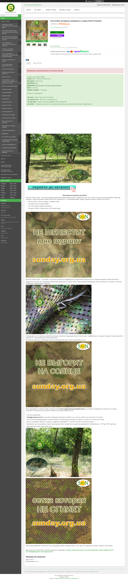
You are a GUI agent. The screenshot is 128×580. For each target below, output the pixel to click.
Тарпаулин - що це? (6, 177)
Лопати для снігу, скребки (8, 118)
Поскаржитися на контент (59, 578)
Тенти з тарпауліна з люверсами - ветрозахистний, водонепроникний (10, 55)
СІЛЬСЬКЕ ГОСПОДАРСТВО (8, 144)
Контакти (76, 10)
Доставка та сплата (6, 155)
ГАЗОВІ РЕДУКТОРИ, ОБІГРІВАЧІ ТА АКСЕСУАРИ (10, 140)
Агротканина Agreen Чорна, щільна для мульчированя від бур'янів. (9, 32)
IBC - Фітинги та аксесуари (9, 136)
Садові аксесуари (6, 89)
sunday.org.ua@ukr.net (7, 228)
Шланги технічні (6, 77)
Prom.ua (71, 575)
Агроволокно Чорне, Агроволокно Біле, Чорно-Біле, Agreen (10, 26)
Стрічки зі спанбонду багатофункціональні (7, 49)
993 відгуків (90, 1)
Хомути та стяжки (6, 105)
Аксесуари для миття (7, 111)
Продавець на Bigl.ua (64, 577)
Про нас (3, 158)
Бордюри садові (6, 95)
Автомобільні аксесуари (8, 114)
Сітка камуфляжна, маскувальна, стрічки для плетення (8, 44)
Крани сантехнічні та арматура (7, 121)
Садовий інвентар (7, 102)
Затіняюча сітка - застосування (9, 174)
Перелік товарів (5, 21)
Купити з (57, 35)
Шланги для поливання (8, 69)
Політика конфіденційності (72, 578)
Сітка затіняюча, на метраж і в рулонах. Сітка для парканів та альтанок (10, 38)
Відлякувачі (5, 133)
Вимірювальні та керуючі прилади (8, 126)
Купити (57, 32)
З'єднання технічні (7, 108)
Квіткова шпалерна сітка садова (8, 60)
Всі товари (37, 10)
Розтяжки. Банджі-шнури (8, 130)
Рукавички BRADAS (7, 92)
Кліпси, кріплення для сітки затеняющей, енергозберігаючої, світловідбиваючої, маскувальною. (70, 551)
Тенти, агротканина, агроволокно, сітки (7, 65)
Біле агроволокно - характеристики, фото (7, 170)
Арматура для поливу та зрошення (8, 72)
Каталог (28, 10)
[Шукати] (19, 15)
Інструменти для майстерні (9, 147)
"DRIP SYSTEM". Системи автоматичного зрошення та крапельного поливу (9, 81)
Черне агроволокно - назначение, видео (6, 165)
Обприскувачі (5, 99)
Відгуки (3, 162)
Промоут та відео (51, 10)
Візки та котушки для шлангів (9, 86)
